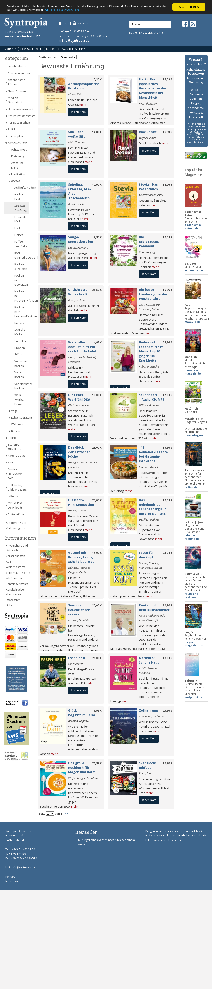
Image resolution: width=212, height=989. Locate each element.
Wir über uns (14, 578)
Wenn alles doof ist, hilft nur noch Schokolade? (82, 346)
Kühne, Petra (75, 94)
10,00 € (97, 395)
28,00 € (97, 447)
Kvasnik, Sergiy (148, 103)
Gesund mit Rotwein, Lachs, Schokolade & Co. (81, 557)
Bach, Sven (145, 773)
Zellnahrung (148, 710)
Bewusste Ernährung (72, 49)
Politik (12, 129)
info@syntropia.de (76, 40)
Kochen (50, 49)
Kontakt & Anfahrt (17, 584)
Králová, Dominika (79, 620)
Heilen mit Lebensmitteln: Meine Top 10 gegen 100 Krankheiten (151, 351)
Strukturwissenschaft (18, 116)
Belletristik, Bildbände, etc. (17, 487)
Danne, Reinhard (78, 247)
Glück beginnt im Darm (81, 712)
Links (9, 605)
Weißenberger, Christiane (83, 778)
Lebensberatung (20, 417)
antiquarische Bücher (16, 82)
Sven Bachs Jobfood (148, 765)
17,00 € (167, 658)
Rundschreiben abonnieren (15, 592)
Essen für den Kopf (146, 554)
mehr (82, 105)
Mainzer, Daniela (149, 467)
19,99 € (167, 290)
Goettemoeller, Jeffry (151, 195)
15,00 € (97, 553)
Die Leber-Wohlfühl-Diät (79, 397)
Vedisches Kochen (20, 363)
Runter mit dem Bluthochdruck (154, 607)
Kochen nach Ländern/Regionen (21, 311)
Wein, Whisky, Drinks (19, 399)
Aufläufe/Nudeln (21, 188)
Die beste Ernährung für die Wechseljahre (153, 294)
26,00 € (97, 658)
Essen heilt (77, 658)
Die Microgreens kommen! (149, 241)
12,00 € (167, 237)
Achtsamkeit (19, 149)
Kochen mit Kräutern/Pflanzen (21, 295)
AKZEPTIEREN (189, 7)
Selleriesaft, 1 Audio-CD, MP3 (151, 397)
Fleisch (18, 235)
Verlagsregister (15, 528)
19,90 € (167, 132)
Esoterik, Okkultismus (15, 447)
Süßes (18, 354)
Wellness (17, 424)
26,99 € (97, 763)
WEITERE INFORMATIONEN (104, 11)
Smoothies (21, 341)
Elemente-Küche (21, 219)
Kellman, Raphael (78, 721)
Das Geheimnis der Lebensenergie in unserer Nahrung (152, 507)
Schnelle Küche (19, 332)
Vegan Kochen (19, 375)
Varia (11, 462)
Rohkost (19, 323)
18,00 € (167, 395)
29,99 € (167, 710)
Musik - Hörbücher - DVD (15, 473)
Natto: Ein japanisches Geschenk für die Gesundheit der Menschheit (152, 88)
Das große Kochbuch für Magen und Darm (81, 767)
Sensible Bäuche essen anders (79, 609)
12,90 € (97, 184)
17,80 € (97, 79)
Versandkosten (15, 556)
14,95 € (97, 342)
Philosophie (15, 136)
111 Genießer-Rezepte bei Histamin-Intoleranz (153, 454)
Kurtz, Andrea (76, 300)
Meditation (18, 174)
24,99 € (167, 342)
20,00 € (97, 500)
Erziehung (17, 156)
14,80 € (97, 132)
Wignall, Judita (147, 138)
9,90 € (98, 237)
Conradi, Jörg (147, 252)
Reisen (15, 431)
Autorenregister (16, 523)
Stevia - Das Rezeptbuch (148, 186)
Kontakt (10, 877)
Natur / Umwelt (17, 91)
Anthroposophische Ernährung (83, 86)
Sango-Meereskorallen (80, 239)
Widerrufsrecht (15, 567)
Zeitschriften (16, 514)
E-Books (13, 496)
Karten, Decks (16, 456)
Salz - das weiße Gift (76, 134)
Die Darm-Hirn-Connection (81, 502)
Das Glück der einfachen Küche (79, 452)
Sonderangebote (18, 73)
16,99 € (97, 710)
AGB (8, 561)
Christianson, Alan (79, 405)
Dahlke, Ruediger (149, 520)
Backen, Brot (19, 197)
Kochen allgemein (20, 266)
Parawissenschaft (18, 122)
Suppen (19, 348)
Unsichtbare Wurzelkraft (78, 292)
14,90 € (167, 184)
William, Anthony (149, 405)
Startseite (10, 49)
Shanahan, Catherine (151, 716)
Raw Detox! (148, 132)
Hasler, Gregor (77, 510)
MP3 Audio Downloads (15, 505)
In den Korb (78, 112)
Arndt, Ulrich (76, 204)
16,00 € (167, 79)
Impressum (13, 600)
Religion (13, 438)
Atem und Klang (17, 165)
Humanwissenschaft (18, 109)
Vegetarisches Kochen (21, 386)
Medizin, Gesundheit (15, 100)
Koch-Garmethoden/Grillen (21, 255)
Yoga (14, 411)
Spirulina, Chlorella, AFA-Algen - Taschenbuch (79, 191)
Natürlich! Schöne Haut (149, 660)
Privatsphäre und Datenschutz (17, 548)
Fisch (17, 228)
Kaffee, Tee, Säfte (21, 244)
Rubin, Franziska (149, 366)
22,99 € (167, 605)
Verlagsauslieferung (17, 573)
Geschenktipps (17, 66)
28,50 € (97, 290)
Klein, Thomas (76, 142)
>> (66, 813)
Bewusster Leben (31, 49)
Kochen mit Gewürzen (21, 280)
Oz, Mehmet (75, 664)
